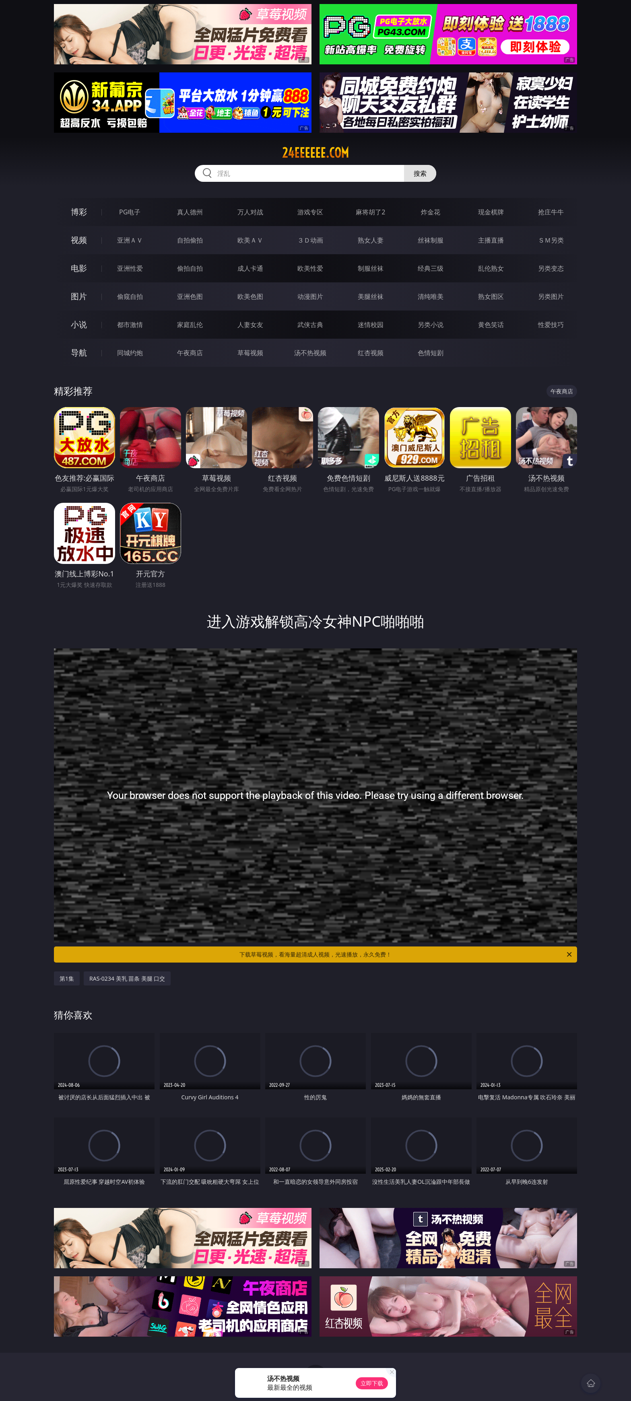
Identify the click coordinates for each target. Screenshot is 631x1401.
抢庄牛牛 (551, 212)
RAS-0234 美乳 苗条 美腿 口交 (127, 978)
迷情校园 (371, 324)
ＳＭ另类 (551, 240)
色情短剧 (430, 352)
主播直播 (491, 240)
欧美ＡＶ (250, 240)
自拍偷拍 (190, 240)
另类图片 (551, 296)
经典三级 (430, 268)
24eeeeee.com (315, 153)
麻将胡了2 (370, 212)
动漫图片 (310, 296)
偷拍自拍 (190, 268)
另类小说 (430, 324)
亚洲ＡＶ (130, 240)
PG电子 (129, 212)
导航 (79, 352)
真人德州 (190, 212)
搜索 (420, 173)
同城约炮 (130, 352)
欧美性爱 (310, 268)
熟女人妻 (371, 240)
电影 (79, 268)
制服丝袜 (371, 268)
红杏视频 (371, 352)
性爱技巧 (551, 324)
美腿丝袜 (371, 296)
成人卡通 (250, 268)
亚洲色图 (190, 296)
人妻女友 (250, 324)
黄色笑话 (491, 324)
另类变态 (551, 268)
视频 (79, 240)
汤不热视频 (310, 352)
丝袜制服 (430, 240)
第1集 (67, 978)
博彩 (79, 211)
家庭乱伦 (190, 324)
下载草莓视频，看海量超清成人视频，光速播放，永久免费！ (406, 954)
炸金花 (430, 212)
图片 (79, 296)
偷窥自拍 (130, 296)
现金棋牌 (491, 212)
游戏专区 (310, 212)
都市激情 (130, 324)
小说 (79, 324)
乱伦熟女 (491, 268)
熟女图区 (491, 296)
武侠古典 (310, 324)
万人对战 (250, 212)
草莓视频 (250, 352)
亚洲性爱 (130, 268)
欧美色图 (250, 296)
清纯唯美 (430, 296)
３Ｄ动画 (310, 240)
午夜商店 (190, 352)
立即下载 (372, 1383)
